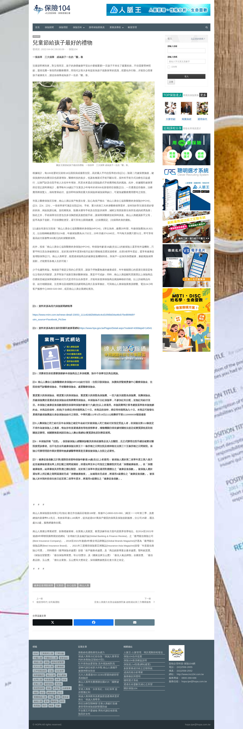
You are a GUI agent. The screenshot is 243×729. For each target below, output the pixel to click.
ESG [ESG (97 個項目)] (36, 653)
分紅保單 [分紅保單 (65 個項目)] (59, 671)
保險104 (73, 49)
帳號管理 (132, 27)
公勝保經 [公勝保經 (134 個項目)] (59, 666)
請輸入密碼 (172, 57)
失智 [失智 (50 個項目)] (64, 679)
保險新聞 (49, 27)
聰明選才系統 (131, 680)
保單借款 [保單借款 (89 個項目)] (64, 658)
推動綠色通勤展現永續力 (91, 652)
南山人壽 (84, 585)
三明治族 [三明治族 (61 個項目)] (60, 653)
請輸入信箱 (172, 46)
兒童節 (59, 585)
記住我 (172, 67)
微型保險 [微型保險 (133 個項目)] (49, 684)
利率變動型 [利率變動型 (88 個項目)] (39, 675)
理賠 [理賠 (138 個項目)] (36, 693)
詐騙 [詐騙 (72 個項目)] (51, 697)
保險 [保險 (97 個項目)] (47, 662)
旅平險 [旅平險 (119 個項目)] (56, 688)
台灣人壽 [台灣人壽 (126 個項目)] (38, 679)
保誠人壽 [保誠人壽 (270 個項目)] (38, 662)
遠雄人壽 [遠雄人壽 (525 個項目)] (38, 701)
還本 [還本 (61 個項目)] (47, 701)
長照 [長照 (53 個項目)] (62, 701)
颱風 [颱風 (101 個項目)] (51, 705)
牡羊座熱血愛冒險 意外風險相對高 (96, 663)
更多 (203, 95)
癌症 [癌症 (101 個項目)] (42, 693)
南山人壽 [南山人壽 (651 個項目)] (51, 675)
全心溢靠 (71, 585)
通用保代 (202, 119)
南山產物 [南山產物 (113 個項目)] (62, 675)
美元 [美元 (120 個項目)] (60, 693)
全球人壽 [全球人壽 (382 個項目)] (49, 666)
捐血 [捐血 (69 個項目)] (49, 688)
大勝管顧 (170, 119)
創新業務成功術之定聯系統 (138, 668)
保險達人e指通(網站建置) (137, 664)
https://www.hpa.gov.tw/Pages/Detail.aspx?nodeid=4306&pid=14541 (115, 328)
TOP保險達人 (172, 95)
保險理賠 (63, 27)
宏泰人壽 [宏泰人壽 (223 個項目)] (38, 684)
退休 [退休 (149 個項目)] (57, 697)
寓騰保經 (186, 119)
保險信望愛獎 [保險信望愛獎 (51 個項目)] (57, 662)
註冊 (171, 82)
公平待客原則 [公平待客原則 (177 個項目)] (40, 671)
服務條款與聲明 (132, 676)
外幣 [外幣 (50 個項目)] (57, 679)
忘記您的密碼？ (198, 39)
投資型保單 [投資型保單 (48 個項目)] (39, 688)
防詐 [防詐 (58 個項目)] (45, 705)
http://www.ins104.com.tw (190, 674)
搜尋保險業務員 (97, 27)
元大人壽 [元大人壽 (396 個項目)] (38, 666)
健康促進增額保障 (43, 585)
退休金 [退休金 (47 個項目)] (65, 697)
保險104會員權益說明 (135, 660)
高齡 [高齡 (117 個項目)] (58, 705)
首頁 (37, 27)
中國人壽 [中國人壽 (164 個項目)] (38, 658)
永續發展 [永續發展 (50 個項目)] (66, 688)
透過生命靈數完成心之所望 (138, 684)
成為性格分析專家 (133, 672)
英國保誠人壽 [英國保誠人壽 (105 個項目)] (40, 697)
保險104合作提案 (133, 656)
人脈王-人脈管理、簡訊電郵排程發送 (143, 652)
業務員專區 (115, 27)
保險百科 (77, 27)
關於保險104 (130, 688)
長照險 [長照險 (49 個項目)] (37, 705)
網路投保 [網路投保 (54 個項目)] (51, 693)
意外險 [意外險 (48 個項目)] (58, 684)
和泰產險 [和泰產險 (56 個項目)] (49, 679)
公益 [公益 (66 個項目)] (51, 671)
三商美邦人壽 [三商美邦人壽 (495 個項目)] (47, 653)
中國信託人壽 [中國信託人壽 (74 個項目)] (51, 658)
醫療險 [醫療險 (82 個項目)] (54, 701)
